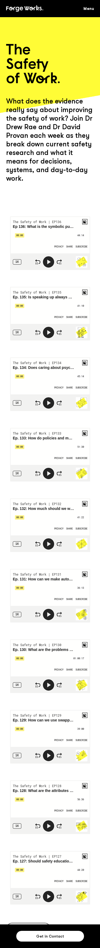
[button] (91, 8)
